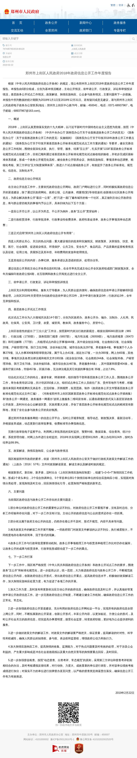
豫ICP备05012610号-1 (62, 739)
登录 (121, 5)
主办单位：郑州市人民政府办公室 (45, 734)
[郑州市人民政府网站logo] (68, 10)
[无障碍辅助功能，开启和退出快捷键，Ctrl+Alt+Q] (131, 5)
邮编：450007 (102, 734)
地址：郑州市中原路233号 (79, 734)
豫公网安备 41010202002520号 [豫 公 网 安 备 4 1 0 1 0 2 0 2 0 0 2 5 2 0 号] (95, 739)
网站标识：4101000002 (36, 739)
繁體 (113, 5)
